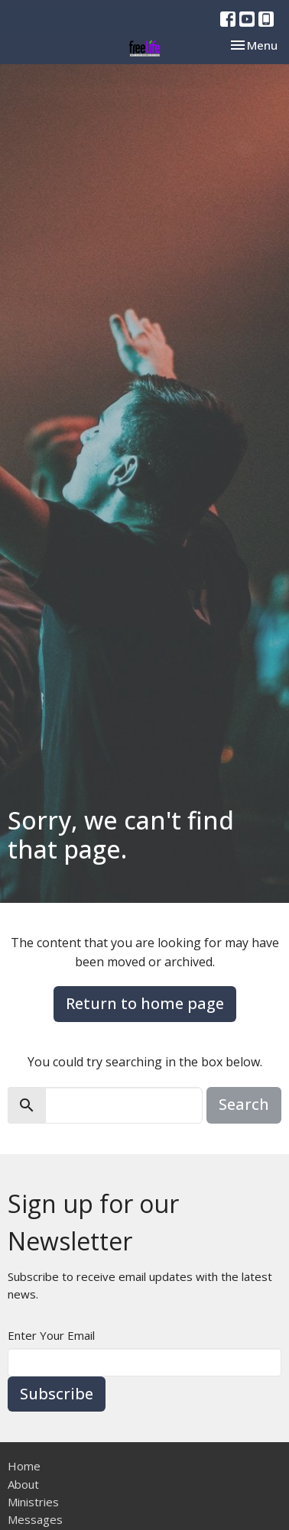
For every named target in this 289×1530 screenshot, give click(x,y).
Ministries (33, 1501)
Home (24, 1465)
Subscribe (56, 1393)
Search (244, 1104)
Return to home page (145, 1003)
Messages (35, 1519)
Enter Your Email (51, 1335)
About (23, 1484)
